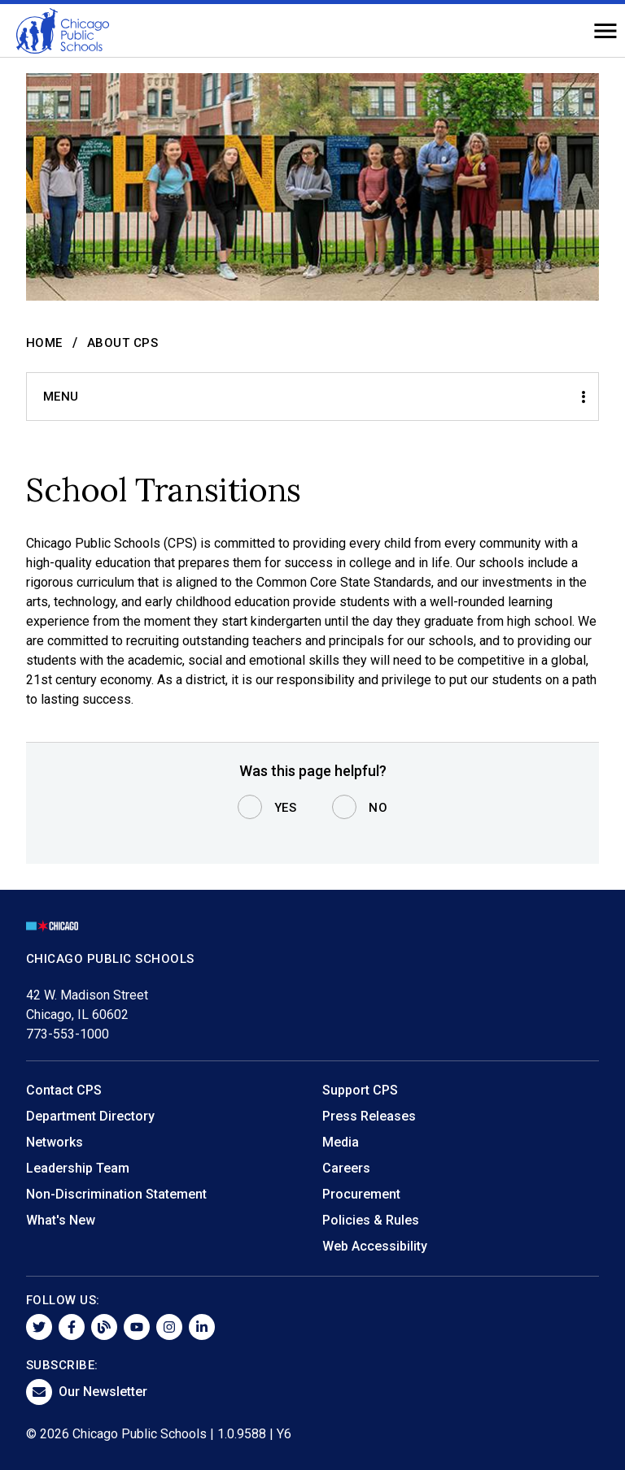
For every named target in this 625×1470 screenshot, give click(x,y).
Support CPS (360, 1090)
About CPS (123, 343)
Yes (285, 807)
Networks (54, 1142)
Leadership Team (77, 1168)
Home (44, 343)
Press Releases (369, 1116)
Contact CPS (64, 1090)
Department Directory (90, 1116)
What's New (60, 1220)
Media (340, 1142)
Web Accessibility (374, 1246)
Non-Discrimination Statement (116, 1194)
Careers (346, 1168)
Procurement (361, 1194)
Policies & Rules (370, 1220)
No (378, 807)
